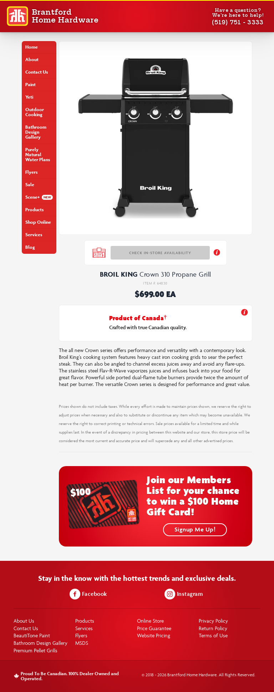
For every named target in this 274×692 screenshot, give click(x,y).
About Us (24, 621)
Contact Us (36, 72)
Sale (29, 185)
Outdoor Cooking (34, 112)
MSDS (81, 643)
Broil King (119, 274)
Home (31, 47)
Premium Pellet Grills (35, 650)
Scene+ (32, 197)
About (32, 59)
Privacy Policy (213, 621)
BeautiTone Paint (32, 635)
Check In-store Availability (160, 252)
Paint (30, 84)
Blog (30, 247)
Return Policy (213, 628)
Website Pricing (153, 635)
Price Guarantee (154, 628)
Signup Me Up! (195, 529)
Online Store (150, 621)
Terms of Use (213, 635)
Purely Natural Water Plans (37, 155)
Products (34, 210)
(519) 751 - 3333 (237, 22)
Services (33, 235)
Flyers (31, 172)
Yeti (29, 97)
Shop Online (38, 222)
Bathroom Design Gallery (35, 132)
